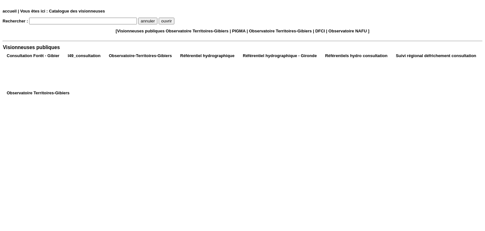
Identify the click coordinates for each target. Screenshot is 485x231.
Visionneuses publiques (141, 31)
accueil (10, 11)
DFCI (320, 31)
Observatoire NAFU (348, 31)
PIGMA (238, 31)
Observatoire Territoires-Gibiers (197, 31)
